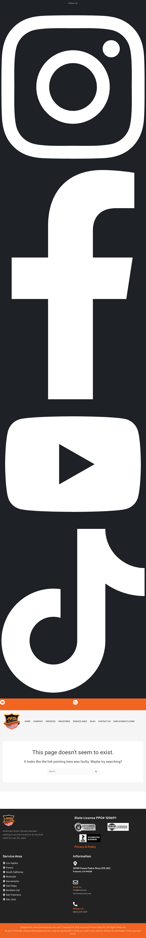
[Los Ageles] (36, 863)
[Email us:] (75, 882)
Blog (92, 722)
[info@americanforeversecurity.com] (2, 702)
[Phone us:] (75, 904)
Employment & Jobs (124, 722)
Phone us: (78, 908)
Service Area (80, 722)
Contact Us (104, 722)
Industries (64, 722)
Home (27, 722)
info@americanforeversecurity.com (18, 707)
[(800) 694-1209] (75, 702)
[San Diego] (36, 886)
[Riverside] (36, 877)
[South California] (36, 872)
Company (38, 722)
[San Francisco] (36, 895)
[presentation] (5, 931)
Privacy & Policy (85, 847)
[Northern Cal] (36, 890)
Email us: (77, 887)
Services (50, 722)
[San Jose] (36, 899)
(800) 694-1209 (81, 707)
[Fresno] (36, 867)
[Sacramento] (36, 881)
